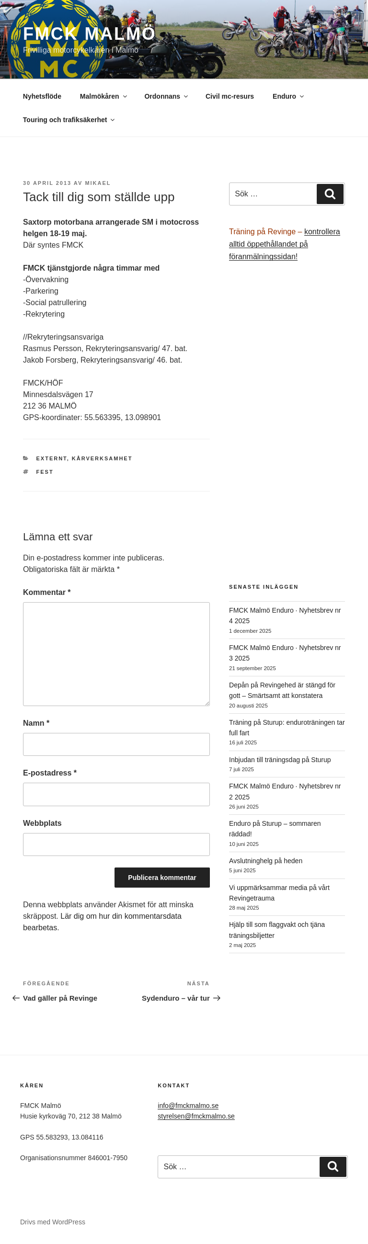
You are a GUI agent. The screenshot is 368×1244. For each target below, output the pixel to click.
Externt (51, 458)
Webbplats (42, 823)
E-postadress (50, 773)
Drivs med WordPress (52, 1222)
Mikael (98, 183)
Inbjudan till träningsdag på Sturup (280, 760)
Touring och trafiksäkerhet (69, 120)
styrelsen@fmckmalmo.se (196, 1116)
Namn (36, 723)
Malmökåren (104, 96)
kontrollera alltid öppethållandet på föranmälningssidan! (284, 244)
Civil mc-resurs (230, 96)
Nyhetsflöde (42, 96)
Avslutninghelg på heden (265, 861)
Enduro (289, 96)
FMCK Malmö (90, 34)
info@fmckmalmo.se (188, 1105)
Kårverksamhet (102, 458)
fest (45, 472)
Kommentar (47, 592)
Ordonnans (166, 96)
